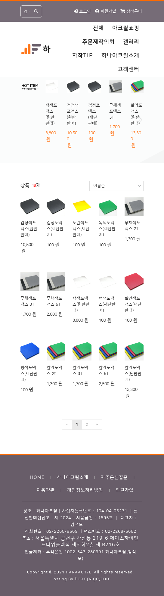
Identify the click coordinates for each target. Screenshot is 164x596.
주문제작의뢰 (98, 42)
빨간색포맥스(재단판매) (133, 304)
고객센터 (128, 70)
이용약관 (46, 490)
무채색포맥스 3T (115, 111)
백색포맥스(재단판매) (107, 304)
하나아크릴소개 (120, 56)
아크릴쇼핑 (125, 28)
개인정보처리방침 (85, 490)
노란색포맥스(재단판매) (81, 228)
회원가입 (125, 490)
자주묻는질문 (114, 477)
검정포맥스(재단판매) (55, 228)
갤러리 (131, 42)
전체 (98, 28)
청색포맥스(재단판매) (28, 373)
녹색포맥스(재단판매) (107, 228)
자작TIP (82, 56)
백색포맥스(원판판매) (81, 304)
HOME (37, 477)
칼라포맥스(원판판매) (133, 373)
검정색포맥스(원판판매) (28, 228)
